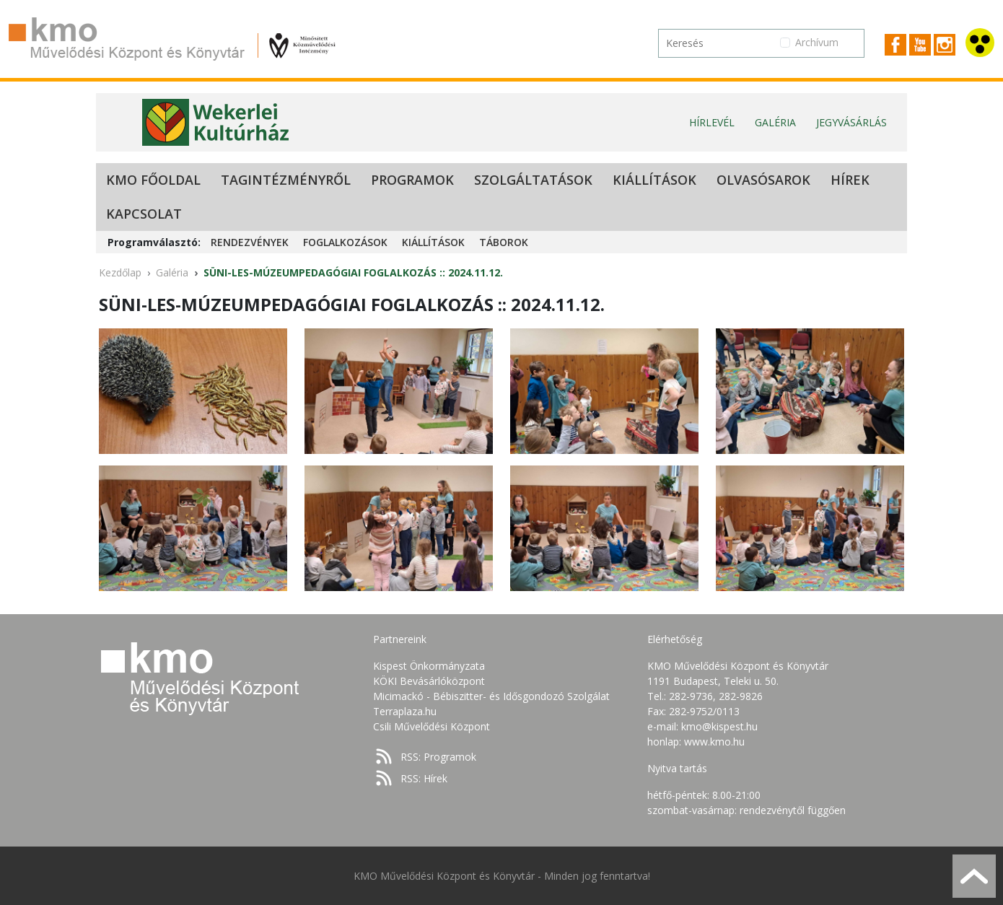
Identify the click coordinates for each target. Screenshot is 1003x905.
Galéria (775, 122)
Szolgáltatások (533, 179)
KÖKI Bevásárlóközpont (429, 681)
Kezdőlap (120, 272)
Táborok (503, 242)
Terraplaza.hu (405, 711)
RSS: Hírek (423, 778)
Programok (412, 179)
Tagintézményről (286, 179)
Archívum (816, 42)
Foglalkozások (345, 242)
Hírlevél (712, 122)
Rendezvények (250, 242)
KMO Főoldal (153, 179)
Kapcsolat (144, 213)
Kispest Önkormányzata (429, 666)
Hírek (850, 179)
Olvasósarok (763, 179)
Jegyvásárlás (851, 122)
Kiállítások (654, 179)
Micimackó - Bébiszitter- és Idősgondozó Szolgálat (491, 696)
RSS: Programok (438, 757)
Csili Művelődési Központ (431, 726)
